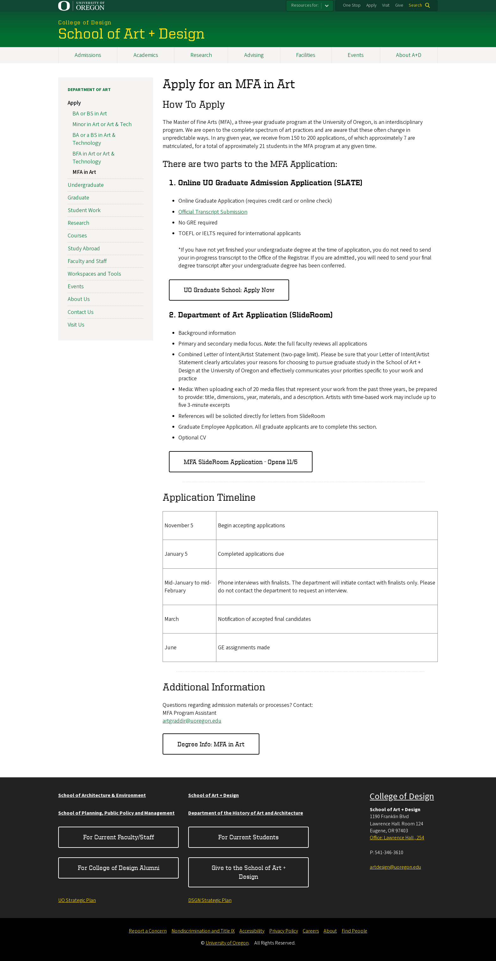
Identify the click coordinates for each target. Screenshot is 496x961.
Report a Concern (148, 930)
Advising (254, 55)
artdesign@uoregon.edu (395, 867)
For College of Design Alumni (118, 867)
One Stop (352, 5)
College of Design (402, 796)
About (330, 930)
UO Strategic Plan (77, 900)
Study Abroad (84, 249)
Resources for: (305, 5)
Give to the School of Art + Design (249, 872)
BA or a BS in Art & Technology (93, 139)
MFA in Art (84, 172)
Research (201, 55)
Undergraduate (86, 185)
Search (415, 5)
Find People (354, 930)
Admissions (88, 55)
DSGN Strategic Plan (210, 900)
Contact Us (81, 312)
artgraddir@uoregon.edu (192, 721)
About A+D (408, 55)
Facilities (305, 55)
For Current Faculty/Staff (118, 837)
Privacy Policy (283, 930)
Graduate (78, 198)
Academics (145, 55)
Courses (77, 236)
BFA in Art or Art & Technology (93, 158)
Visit (385, 5)
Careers (311, 930)
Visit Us (76, 325)
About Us (79, 299)
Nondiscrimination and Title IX (203, 930)
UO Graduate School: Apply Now (229, 289)
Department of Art (89, 90)
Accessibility (251, 930)
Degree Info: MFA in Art (211, 744)
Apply (371, 5)
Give (399, 5)
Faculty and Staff (87, 261)
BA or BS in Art (89, 114)
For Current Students (248, 837)
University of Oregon (227, 943)
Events (356, 55)
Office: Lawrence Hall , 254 (397, 837)
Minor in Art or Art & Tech (102, 124)
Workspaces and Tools (94, 274)
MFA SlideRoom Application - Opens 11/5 (241, 461)
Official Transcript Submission (212, 212)
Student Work (84, 210)
